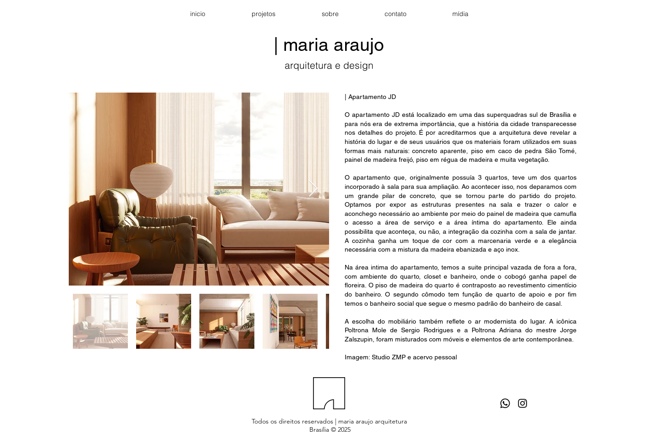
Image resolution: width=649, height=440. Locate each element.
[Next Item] (313, 189)
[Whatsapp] (505, 403)
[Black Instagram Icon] (522, 403)
